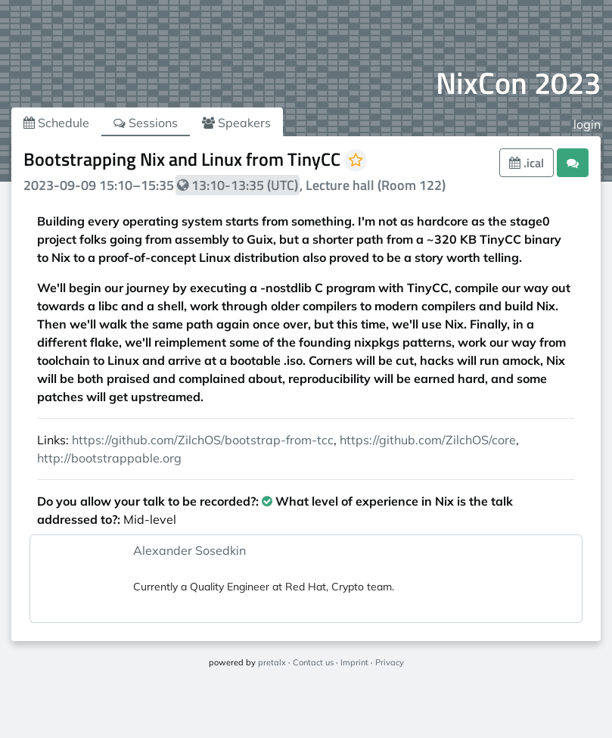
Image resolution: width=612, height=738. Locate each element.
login (587, 124)
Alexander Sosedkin (189, 550)
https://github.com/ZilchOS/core (428, 439)
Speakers (236, 122)
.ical (526, 163)
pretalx (272, 662)
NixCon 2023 (518, 83)
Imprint (354, 662)
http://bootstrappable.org (109, 458)
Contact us (313, 662)
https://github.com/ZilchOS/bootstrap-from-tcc (203, 439)
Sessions (145, 122)
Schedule (56, 122)
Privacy (389, 662)
